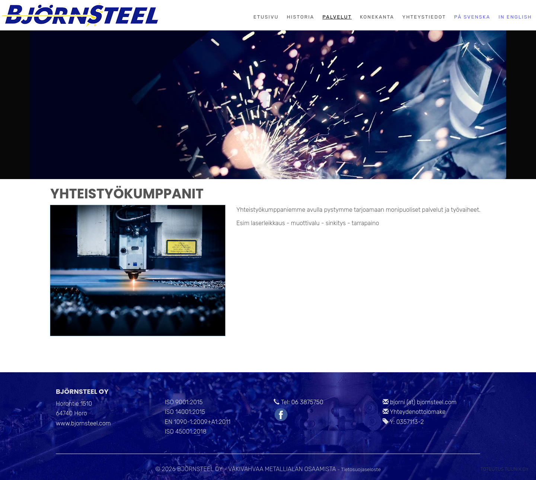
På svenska (472, 17)
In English (515, 17)
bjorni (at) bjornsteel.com (423, 402)
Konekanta (377, 17)
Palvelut (337, 17)
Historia (301, 17)
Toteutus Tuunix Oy (505, 469)
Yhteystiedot (424, 17)
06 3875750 (307, 402)
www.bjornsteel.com (83, 423)
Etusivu (266, 17)
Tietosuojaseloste (361, 469)
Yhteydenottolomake (418, 411)
